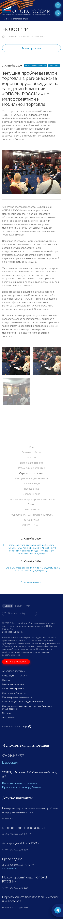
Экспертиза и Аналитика (14, 693)
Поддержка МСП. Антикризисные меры (31, 514)
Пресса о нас (31, 488)
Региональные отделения (19, 783)
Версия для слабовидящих (15, 19)
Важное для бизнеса (31, 462)
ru (58, 13)
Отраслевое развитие (32, 36)
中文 (28, 606)
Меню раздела (32, 48)
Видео (31, 504)
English (18, 606)
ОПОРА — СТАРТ (31, 525)
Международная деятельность (31, 478)
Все (31, 447)
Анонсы (31, 457)
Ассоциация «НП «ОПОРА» (15, 676)
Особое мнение (31, 494)
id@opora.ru (10, 762)
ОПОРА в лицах (31, 483)
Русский (8, 606)
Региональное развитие (31, 468)
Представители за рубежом (21, 787)
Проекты (6, 713)
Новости (13, 36)
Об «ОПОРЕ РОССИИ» (13, 671)
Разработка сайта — (16, 726)
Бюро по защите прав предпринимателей (32, 499)
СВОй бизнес (31, 520)
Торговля (54, 66)
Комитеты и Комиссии (13, 684)
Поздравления (32, 509)
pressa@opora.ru (10, 868)
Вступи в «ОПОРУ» (16, 661)
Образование (8, 717)
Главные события (31, 452)
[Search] (19, 613)
